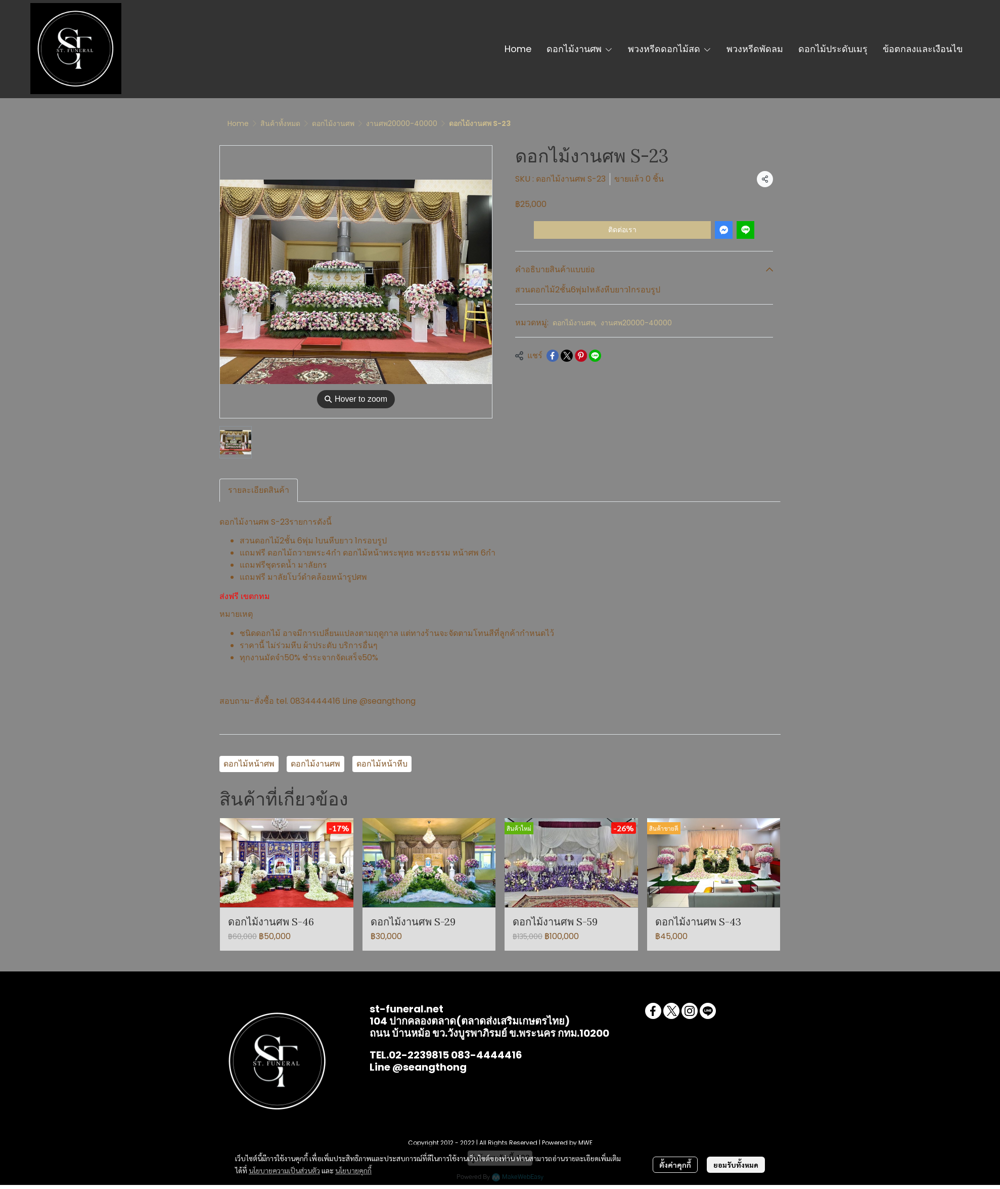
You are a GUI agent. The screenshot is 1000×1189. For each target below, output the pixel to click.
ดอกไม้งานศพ (580, 49)
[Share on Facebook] (553, 356)
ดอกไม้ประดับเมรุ (833, 49)
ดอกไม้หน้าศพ (249, 764)
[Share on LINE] (595, 356)
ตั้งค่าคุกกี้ (675, 1164)
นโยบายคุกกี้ (353, 1170)
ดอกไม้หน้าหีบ (381, 764)
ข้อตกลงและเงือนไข (923, 49)
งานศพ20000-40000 (401, 123)
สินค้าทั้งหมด (280, 123)
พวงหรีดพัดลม (754, 49)
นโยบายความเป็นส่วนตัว (284, 1170)
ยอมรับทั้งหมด (735, 1164)
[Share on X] (567, 356)
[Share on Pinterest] (581, 356)
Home (518, 49)
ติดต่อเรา (622, 230)
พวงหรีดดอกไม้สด (669, 49)
